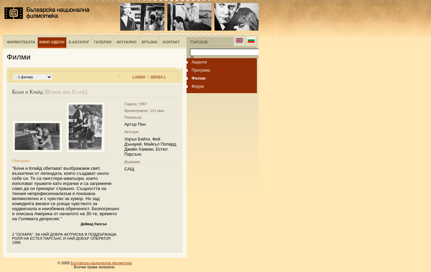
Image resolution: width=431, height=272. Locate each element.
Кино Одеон (51, 42)
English (239, 40)
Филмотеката (21, 42)
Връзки (149, 42)
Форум (198, 86)
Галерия (102, 42)
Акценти (199, 62)
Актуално (127, 42)
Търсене (199, 42)
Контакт (171, 42)
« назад (138, 76)
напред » (158, 76)
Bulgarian (251, 40)
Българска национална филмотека (47, 13)
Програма (201, 70)
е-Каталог (79, 42)
